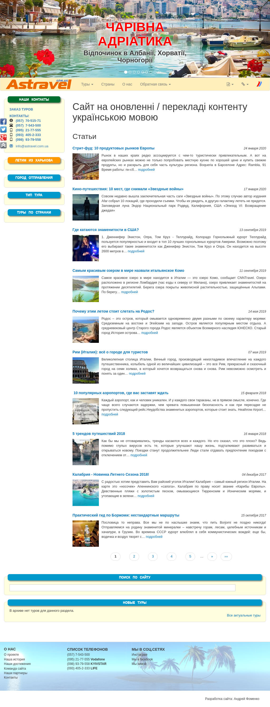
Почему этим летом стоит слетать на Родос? (113, 311)
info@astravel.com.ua (28, 146)
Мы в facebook (142, 659)
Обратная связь (154, 84)
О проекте (11, 654)
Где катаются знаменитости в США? (106, 230)
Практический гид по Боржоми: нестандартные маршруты (126, 515)
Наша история (14, 659)
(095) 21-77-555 (28, 130)
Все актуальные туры (244, 615)
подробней (146, 170)
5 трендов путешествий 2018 (99, 434)
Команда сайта (15, 668)
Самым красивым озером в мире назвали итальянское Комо (128, 270)
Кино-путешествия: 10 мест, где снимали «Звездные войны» (128, 189)
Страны (106, 84)
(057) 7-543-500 (28, 125)
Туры (86, 84)
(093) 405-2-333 (28, 135)
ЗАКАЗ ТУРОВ (21, 109)
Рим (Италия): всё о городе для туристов (110, 352)
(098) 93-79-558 (28, 140)
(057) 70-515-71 (28, 121)
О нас (126, 84)
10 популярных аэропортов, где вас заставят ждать (120, 393)
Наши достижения (17, 664)
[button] (13, 39)
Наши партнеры (15, 673)
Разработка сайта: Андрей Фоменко (232, 699)
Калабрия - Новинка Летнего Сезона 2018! (111, 474)
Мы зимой (139, 664)
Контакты (11, 677)
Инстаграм (139, 654)
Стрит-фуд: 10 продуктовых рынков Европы (114, 148)
